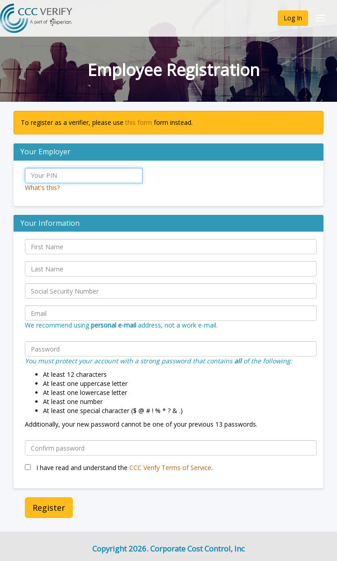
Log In (293, 18)
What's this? (42, 187)
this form (138, 122)
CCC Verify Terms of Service (170, 467)
